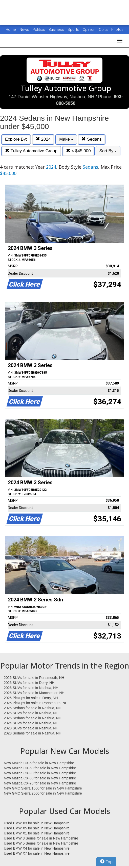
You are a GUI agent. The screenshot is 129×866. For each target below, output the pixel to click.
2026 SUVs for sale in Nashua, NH (31, 688)
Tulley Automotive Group (31, 150)
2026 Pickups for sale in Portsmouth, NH (36, 703)
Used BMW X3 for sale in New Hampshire (37, 823)
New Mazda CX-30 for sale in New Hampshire (40, 778)
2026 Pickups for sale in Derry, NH (31, 698)
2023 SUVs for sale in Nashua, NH (31, 728)
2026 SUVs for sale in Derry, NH (29, 683)
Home (11, 29)
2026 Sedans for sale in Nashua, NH (32, 708)
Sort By (108, 150)
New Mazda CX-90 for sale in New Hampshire (40, 773)
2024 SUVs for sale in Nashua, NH (31, 723)
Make (66, 139)
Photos (117, 29)
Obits (104, 29)
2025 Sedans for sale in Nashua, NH (32, 718)
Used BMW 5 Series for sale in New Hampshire (41, 843)
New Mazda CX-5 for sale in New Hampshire (39, 763)
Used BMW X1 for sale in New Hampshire (37, 833)
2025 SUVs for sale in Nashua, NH (31, 713)
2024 (43, 139)
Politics (39, 29)
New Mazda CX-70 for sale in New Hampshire (40, 783)
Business (57, 29)
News (24, 29)
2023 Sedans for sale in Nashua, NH (32, 733)
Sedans (91, 139)
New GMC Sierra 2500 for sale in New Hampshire (43, 793)
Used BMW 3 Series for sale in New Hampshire (41, 838)
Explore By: (16, 139)
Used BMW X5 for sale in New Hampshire (37, 828)
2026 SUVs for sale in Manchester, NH (34, 693)
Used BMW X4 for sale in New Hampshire (37, 848)
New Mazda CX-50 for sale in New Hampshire (40, 768)
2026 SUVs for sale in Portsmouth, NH (34, 678)
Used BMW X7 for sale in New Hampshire (37, 853)
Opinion (89, 29)
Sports (74, 29)
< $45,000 (78, 150)
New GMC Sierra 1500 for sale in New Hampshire (43, 788)
